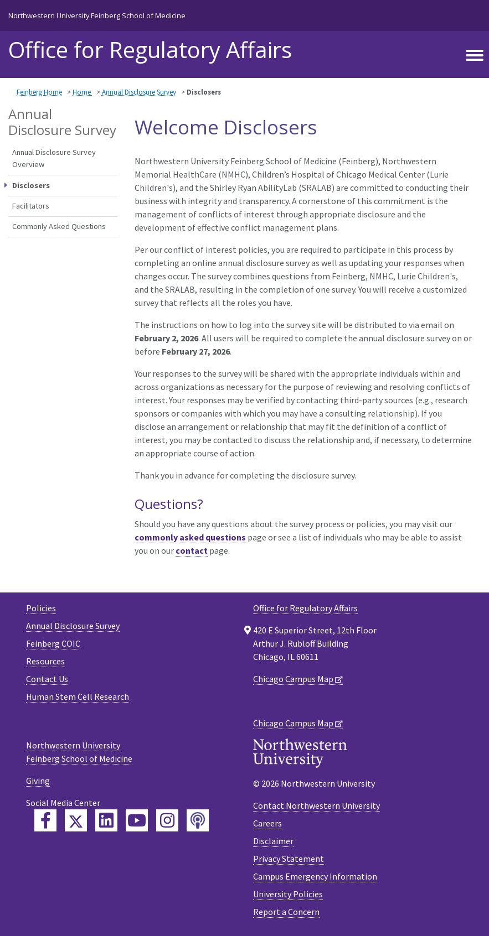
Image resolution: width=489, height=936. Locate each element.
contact (192, 550)
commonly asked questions (190, 537)
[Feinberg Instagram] (167, 820)
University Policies (288, 893)
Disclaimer (273, 840)
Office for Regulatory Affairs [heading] (150, 50)
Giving (38, 780)
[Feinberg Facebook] (45, 820)
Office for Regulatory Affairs (305, 607)
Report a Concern (286, 911)
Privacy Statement (288, 858)
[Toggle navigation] (474, 56)
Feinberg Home (39, 91)
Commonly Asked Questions (59, 226)
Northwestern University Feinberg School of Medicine (97, 15)
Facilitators (30, 206)
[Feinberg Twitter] (76, 820)
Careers (267, 823)
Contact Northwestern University (316, 805)
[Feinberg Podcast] (198, 820)
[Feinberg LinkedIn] (106, 820)
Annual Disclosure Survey (139, 91)
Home (82, 91)
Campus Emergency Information (315, 876)
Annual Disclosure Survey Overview (54, 158)
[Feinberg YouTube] (137, 820)
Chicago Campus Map (293, 678)
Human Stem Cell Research (77, 696)
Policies (41, 607)
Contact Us (47, 678)
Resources (45, 661)
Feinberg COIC (53, 643)
